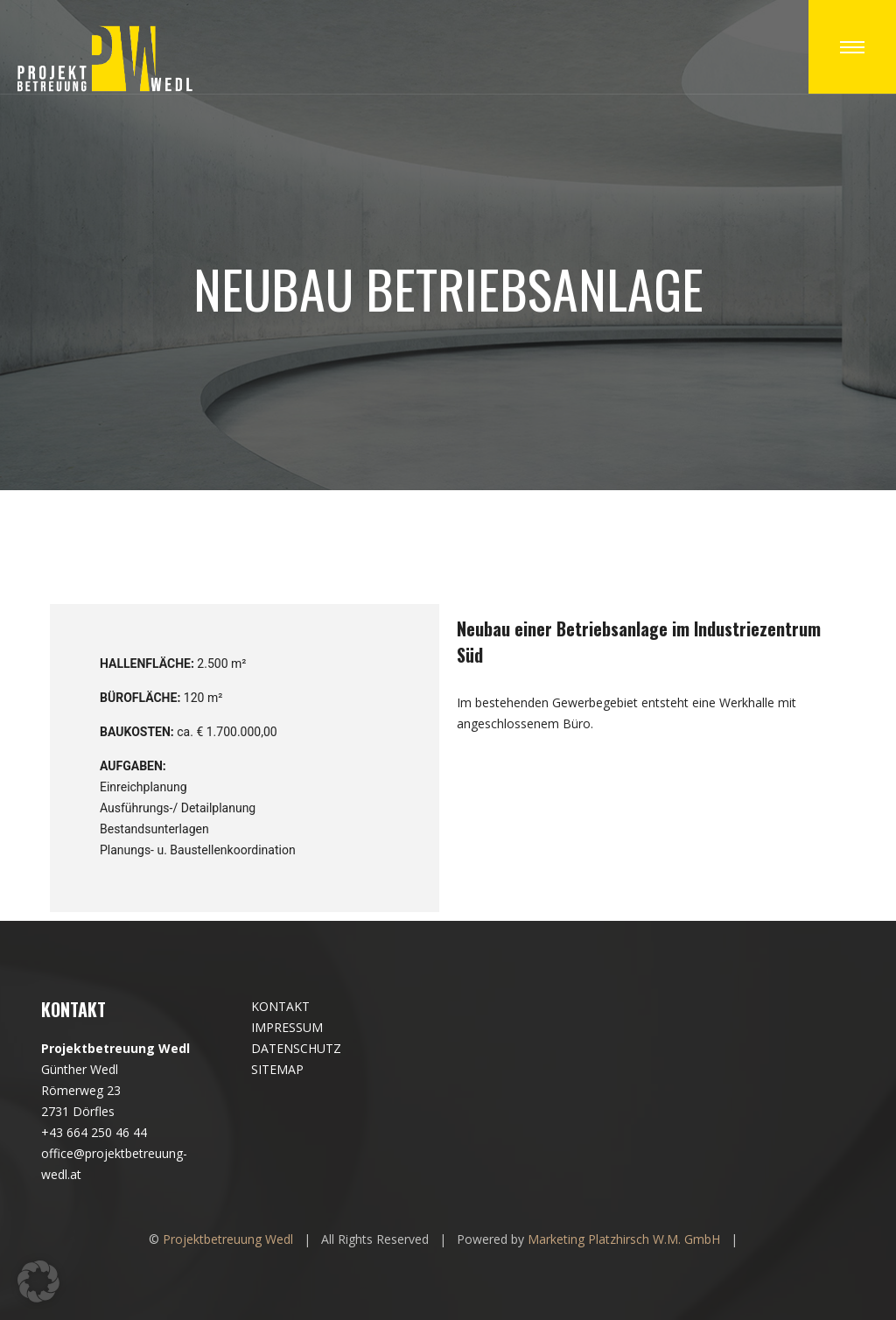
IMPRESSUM (287, 1027)
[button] (38, 1281)
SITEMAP (277, 1069)
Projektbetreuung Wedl (228, 1239)
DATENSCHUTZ (296, 1048)
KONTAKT (280, 1006)
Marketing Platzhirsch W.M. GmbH (624, 1239)
